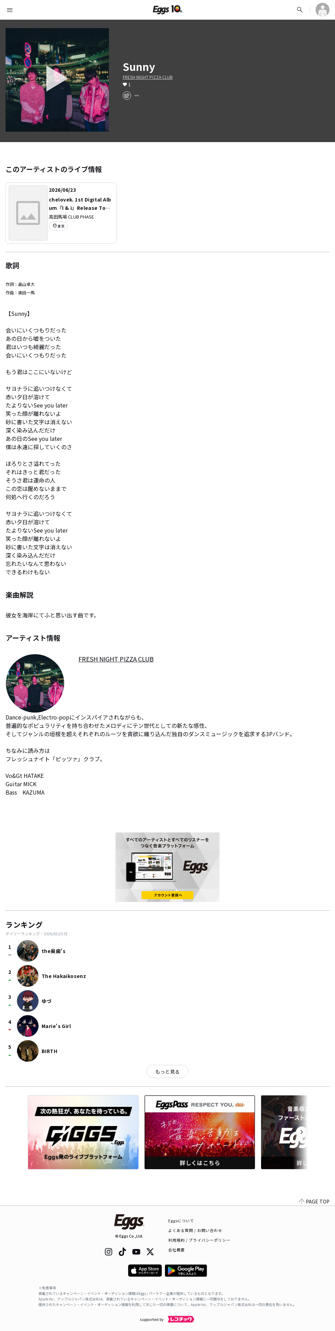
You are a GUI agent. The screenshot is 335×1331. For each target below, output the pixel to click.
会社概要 (176, 1249)
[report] (136, 95)
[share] (127, 95)
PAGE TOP (314, 1201)
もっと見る (167, 1071)
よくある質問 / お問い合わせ (195, 1230)
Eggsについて (181, 1220)
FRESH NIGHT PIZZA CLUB (148, 77)
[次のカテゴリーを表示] (302, 1132)
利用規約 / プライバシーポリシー (199, 1240)
